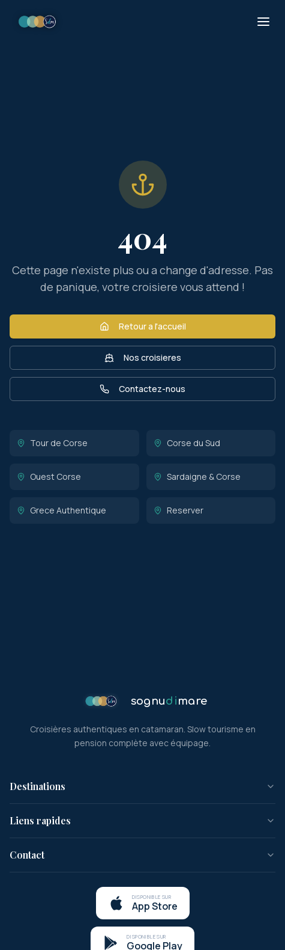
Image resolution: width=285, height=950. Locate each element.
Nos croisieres (142, 357)
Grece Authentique (61, 510)
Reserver (178, 510)
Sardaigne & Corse (197, 476)
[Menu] (263, 22)
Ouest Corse (49, 476)
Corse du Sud (187, 443)
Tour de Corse (52, 443)
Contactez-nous (142, 388)
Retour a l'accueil (143, 326)
